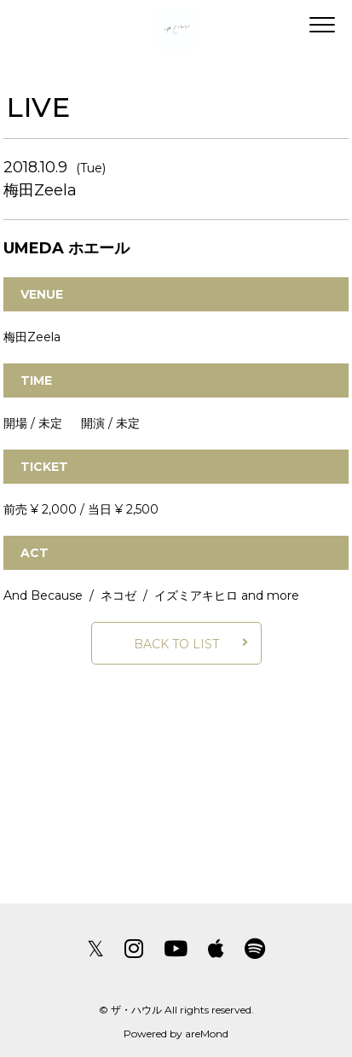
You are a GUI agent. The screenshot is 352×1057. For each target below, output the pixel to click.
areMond (206, 1033)
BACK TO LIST (176, 644)
